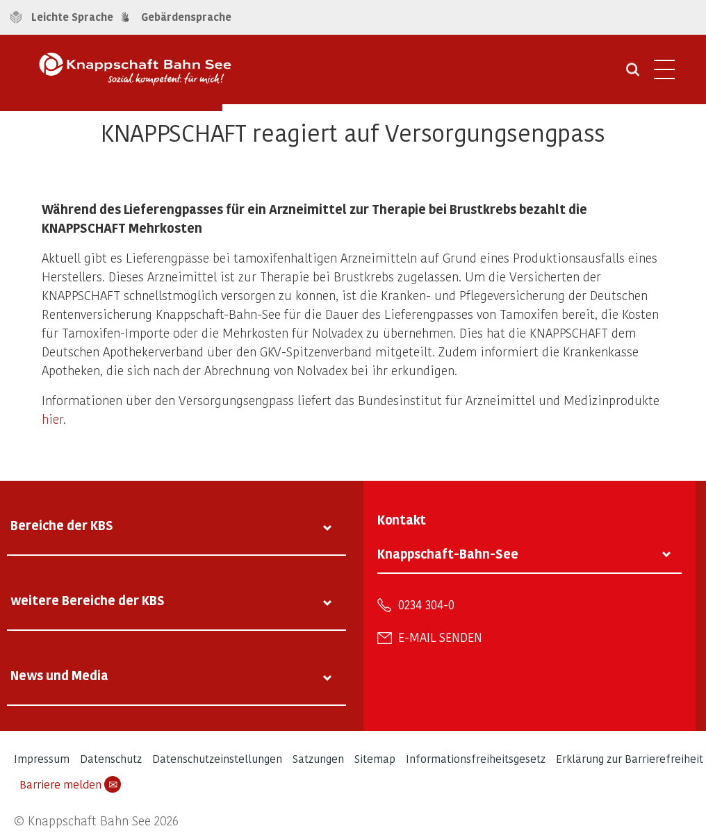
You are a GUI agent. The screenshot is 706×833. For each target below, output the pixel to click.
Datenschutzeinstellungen (217, 758)
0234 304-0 (426, 604)
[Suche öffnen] (632, 74)
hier (52, 418)
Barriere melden (70, 784)
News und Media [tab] (59, 675)
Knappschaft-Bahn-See (447, 553)
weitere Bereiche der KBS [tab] (87, 600)
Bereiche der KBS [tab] (61, 525)
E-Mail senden (440, 637)
